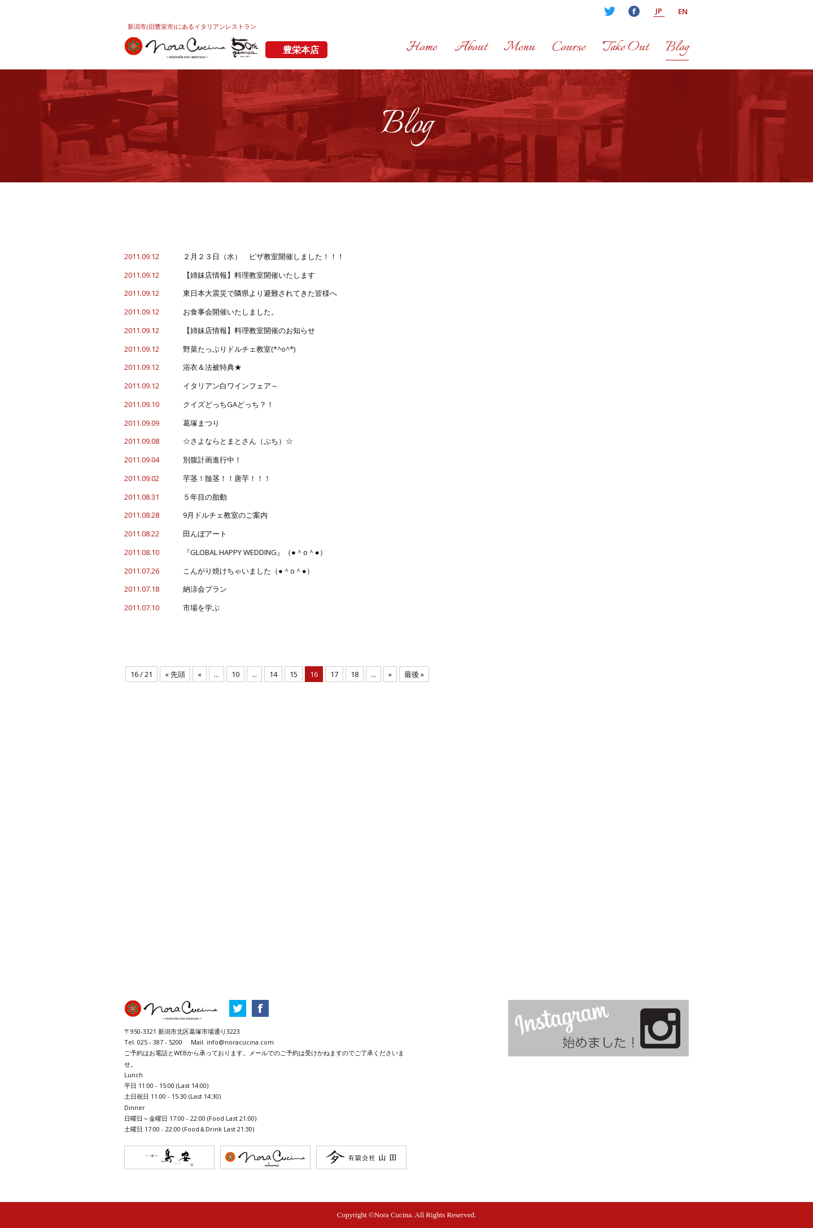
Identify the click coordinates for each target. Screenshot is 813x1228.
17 (334, 674)
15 (294, 674)
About (470, 47)
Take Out (625, 47)
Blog (677, 47)
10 (235, 674)
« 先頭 (175, 674)
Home (421, 47)
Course (568, 47)
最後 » (414, 674)
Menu (519, 47)
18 (355, 674)
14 (273, 674)
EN (683, 11)
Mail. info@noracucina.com (232, 1042)
